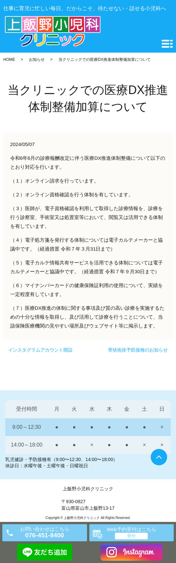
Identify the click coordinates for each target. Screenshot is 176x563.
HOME (9, 59)
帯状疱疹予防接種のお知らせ (138, 350)
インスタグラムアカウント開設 (40, 350)
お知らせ (37, 59)
